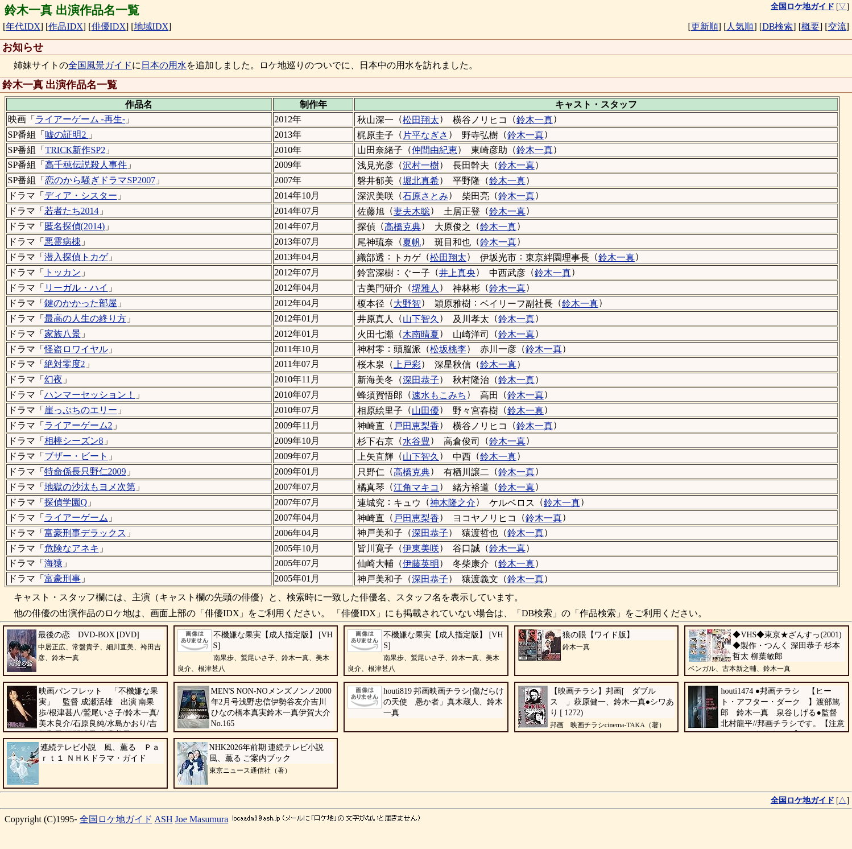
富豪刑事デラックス (85, 533)
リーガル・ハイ (76, 287)
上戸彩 (407, 364)
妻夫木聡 (412, 211)
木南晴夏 (421, 334)
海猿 (53, 563)
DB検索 (777, 26)
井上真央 (457, 273)
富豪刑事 (62, 578)
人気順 (740, 26)
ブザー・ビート (76, 456)
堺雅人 (425, 288)
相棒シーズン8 (74, 441)
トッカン (62, 272)
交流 (837, 26)
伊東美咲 (421, 548)
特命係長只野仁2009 (85, 471)
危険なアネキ (71, 548)
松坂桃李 (448, 349)
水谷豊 (416, 441)
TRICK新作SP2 (75, 150)
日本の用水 (164, 65)
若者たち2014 (71, 211)
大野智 (407, 303)
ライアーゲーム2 (78, 425)
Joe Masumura (202, 819)
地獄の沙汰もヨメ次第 (89, 487)
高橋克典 (402, 227)
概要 (810, 26)
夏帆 (412, 242)
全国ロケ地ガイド (116, 819)
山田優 (425, 410)
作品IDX (65, 26)
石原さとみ (425, 196)
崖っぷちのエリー (80, 410)
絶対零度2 (64, 364)
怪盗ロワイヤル (76, 349)
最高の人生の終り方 (85, 318)
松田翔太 (421, 120)
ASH (164, 819)
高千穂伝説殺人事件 (86, 165)
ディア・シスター (80, 195)
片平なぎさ (425, 135)
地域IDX (151, 26)
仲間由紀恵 (434, 150)
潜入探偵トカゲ (76, 257)
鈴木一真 (534, 120)
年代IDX (23, 26)
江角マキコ (416, 487)
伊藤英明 (421, 563)
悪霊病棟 (62, 241)
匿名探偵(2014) (74, 226)
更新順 (704, 26)
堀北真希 (421, 181)
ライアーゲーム (76, 517)
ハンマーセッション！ (89, 394)
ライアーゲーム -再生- (80, 119)
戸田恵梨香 (416, 426)
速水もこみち (439, 395)
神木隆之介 (452, 503)
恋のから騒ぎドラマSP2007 (100, 180)
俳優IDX (109, 26)
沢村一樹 (421, 165)
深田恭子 (421, 380)
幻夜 (53, 379)
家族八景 (62, 334)
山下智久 (421, 319)
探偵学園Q (66, 502)
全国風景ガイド (100, 65)
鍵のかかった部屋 (80, 303)
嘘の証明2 (66, 134)
